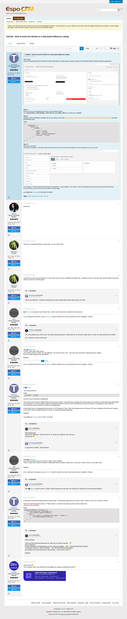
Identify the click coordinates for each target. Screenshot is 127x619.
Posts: (10, 74)
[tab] (10, 43)
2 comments (33, 424)
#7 (118, 384)
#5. (116, 330)
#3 (118, 241)
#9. (116, 535)
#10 (118, 562)
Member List (32, 21)
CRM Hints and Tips (59, 603)
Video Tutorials (71, 603)
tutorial (46, 196)
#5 (118, 309)
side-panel (35, 196)
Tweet (14, 81)
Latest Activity (21, 43)
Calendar (39, 21)
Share (14, 78)
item (29, 387)
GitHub (48, 316)
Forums (8, 18)
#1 (118, 54)
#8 (118, 456)
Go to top (115, 603)
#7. (116, 428)
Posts (10, 43)
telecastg (35, 192)
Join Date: (11, 73)
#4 (118, 275)
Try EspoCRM (18, 18)
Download (81, 603)
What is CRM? (35, 603)
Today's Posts (10, 21)
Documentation (46, 603)
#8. (116, 484)
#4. (116, 295)
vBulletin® (63, 609)
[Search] (106, 10)
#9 (118, 497)
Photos (32, 43)
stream (41, 196)
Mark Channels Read (21, 21)
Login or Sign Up (116, 1)
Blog (86, 603)
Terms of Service (95, 603)
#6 (118, 346)
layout (29, 196)
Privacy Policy (106, 603)
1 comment (32, 291)
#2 (118, 203)
